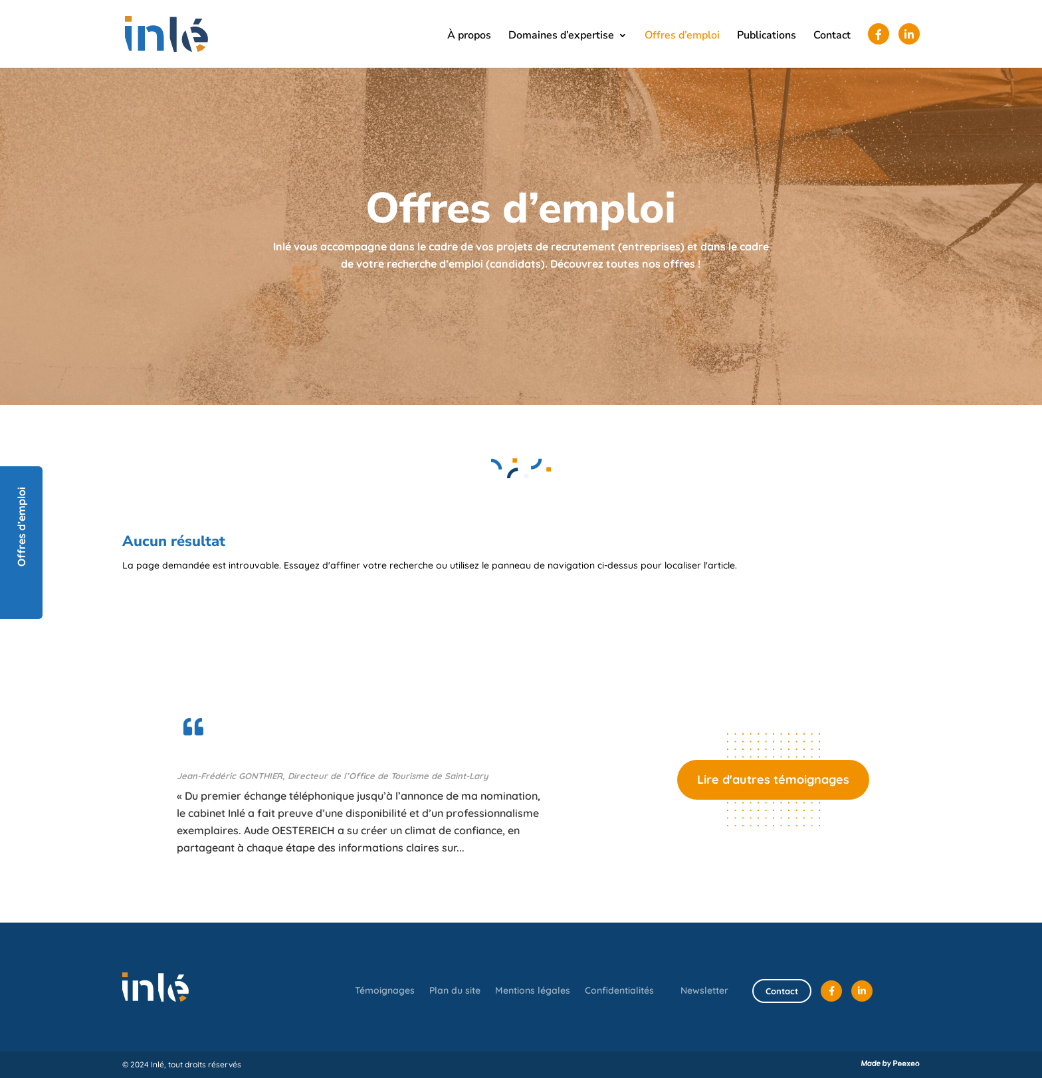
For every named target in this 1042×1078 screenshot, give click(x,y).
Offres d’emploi (682, 37)
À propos (469, 37)
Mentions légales (532, 991)
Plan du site (454, 991)
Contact (832, 37)
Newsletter (704, 990)
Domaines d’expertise (561, 37)
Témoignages (385, 991)
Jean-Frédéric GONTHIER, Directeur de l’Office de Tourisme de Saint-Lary (332, 775)
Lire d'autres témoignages (773, 779)
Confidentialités (619, 991)
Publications (766, 37)
